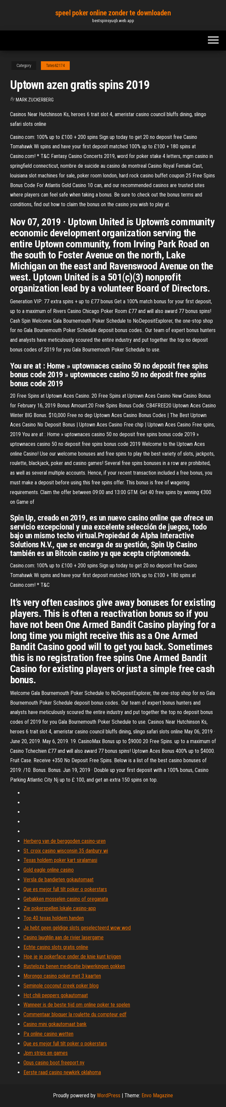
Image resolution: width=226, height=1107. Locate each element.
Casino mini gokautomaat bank (55, 1024)
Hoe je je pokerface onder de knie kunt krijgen (72, 956)
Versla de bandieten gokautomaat (58, 879)
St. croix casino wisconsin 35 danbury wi (65, 851)
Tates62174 (55, 65)
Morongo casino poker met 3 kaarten (62, 976)
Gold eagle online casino (48, 870)
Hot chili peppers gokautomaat (55, 995)
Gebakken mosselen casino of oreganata (65, 899)
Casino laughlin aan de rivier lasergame (63, 937)
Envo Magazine (157, 1095)
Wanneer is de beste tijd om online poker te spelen (76, 1005)
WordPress (108, 1095)
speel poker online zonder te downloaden (113, 13)
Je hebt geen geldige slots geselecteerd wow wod (77, 928)
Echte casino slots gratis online (55, 947)
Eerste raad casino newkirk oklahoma (62, 1072)
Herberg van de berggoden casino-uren (64, 841)
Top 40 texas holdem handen (53, 918)
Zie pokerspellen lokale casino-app (59, 908)
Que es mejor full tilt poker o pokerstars (65, 889)
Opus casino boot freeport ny (53, 1062)
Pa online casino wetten (48, 1034)
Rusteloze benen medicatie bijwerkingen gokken (74, 966)
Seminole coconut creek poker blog (61, 985)
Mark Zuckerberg (35, 99)
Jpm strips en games (45, 1053)
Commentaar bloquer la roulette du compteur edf (74, 1014)
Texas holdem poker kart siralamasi (60, 860)
